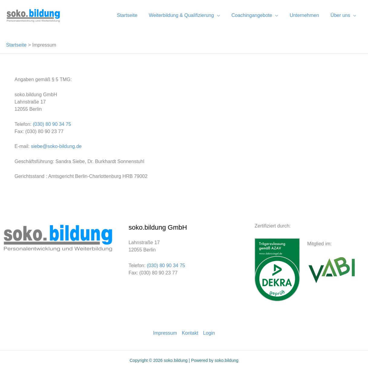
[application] (223, 15)
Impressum (165, 333)
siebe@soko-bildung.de (56, 146)
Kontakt (190, 333)
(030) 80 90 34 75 (52, 124)
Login (209, 333)
